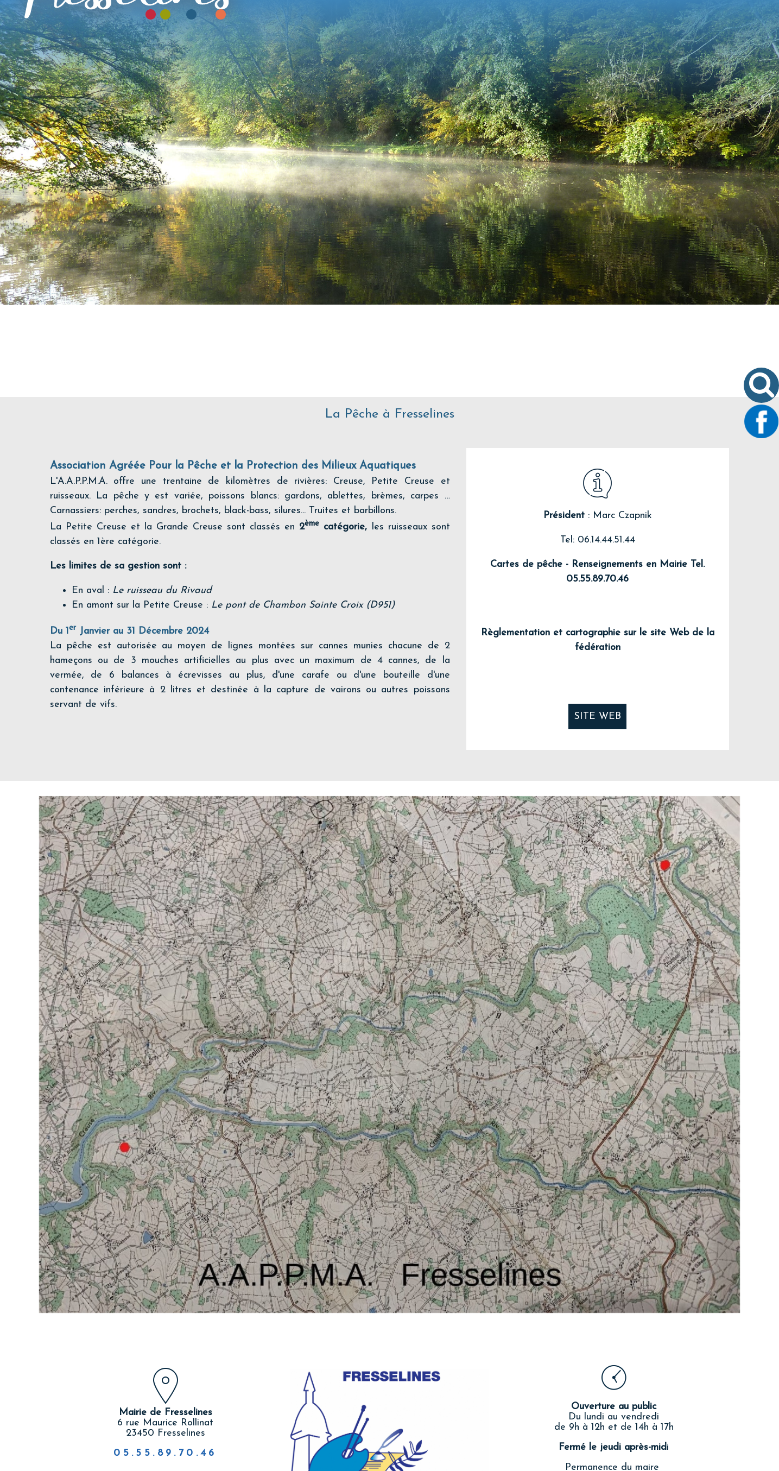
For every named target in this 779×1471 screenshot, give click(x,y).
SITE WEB (597, 624)
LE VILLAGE (320, 64)
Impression (452, 1421)
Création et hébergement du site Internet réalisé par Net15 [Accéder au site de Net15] (336, 1461)
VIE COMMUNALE (399, 64)
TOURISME (585, 64)
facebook (380, 1422)
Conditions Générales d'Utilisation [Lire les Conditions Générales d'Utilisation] (668, 1461)
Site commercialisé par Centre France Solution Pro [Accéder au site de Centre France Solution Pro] (140, 1461)
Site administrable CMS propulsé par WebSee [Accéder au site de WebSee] (523, 1461)
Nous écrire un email (613, 1421)
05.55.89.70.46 (165, 1361)
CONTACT (647, 64)
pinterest (416, 1422)
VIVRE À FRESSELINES (499, 64)
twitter (398, 1422)
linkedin (434, 1422)
